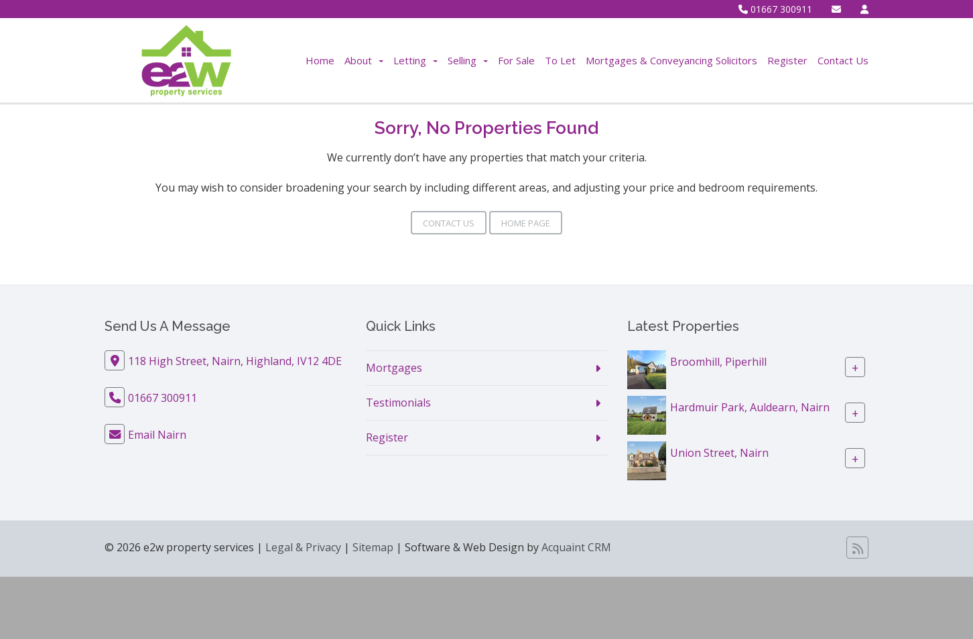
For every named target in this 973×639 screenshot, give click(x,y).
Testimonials (398, 402)
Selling (468, 60)
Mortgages (394, 367)
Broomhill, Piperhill (718, 361)
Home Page (525, 223)
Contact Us (843, 60)
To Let (560, 60)
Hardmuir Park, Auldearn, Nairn (750, 407)
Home (320, 60)
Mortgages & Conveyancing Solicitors (671, 60)
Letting (415, 60)
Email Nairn (157, 434)
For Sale (516, 60)
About (363, 60)
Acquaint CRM (576, 547)
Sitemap (372, 547)
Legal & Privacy (303, 547)
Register (787, 60)
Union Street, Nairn (719, 452)
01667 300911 (775, 9)
